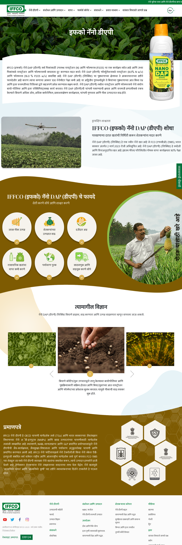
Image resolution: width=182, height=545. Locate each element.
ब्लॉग (150, 540)
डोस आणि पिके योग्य (90, 526)
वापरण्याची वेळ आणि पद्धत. (92, 535)
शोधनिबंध (53, 535)
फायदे (51, 514)
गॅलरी (150, 519)
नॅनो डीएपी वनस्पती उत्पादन (92, 514)
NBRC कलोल (87, 509)
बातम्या (151, 509)
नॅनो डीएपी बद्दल (121, 509)
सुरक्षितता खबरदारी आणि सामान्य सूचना (127, 521)
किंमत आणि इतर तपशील (124, 527)
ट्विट (149, 524)
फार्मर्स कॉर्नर (84, 10)
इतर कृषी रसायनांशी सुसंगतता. (93, 531)
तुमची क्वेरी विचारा (122, 532)
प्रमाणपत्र (52, 524)
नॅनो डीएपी (34, 10)
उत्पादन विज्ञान (54, 519)
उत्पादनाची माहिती (56, 509)
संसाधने (99, 10)
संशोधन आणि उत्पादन (54, 10)
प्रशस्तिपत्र (151, 514)
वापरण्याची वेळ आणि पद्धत (125, 514)
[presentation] (52, 386)
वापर (71, 10)
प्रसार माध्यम (113, 10)
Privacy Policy (9, 530)
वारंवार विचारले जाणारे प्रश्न (135, 10)
